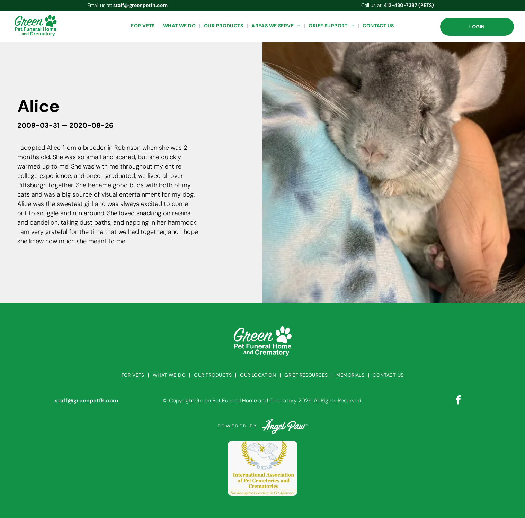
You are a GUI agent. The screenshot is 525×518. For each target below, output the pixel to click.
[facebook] (458, 401)
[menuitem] (143, 25)
